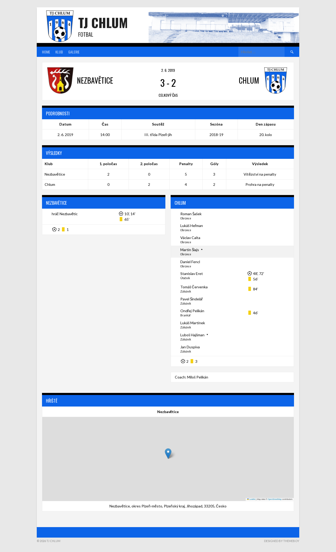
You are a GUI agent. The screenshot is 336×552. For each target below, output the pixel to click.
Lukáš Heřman (191, 225)
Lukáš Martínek (192, 323)
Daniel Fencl (190, 261)
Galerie (74, 52)
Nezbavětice (55, 174)
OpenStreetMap (275, 499)
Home (46, 52)
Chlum (50, 184)
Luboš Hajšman (192, 335)
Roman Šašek (191, 214)
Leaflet (251, 499)
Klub (59, 52)
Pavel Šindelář (191, 299)
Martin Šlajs (189, 249)
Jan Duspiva (190, 347)
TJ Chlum (103, 22)
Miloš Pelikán (197, 377)
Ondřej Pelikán (192, 311)
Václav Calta (190, 237)
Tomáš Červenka (194, 287)
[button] (168, 453)
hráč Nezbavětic (65, 214)
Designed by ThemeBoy (281, 541)
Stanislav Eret (191, 273)
